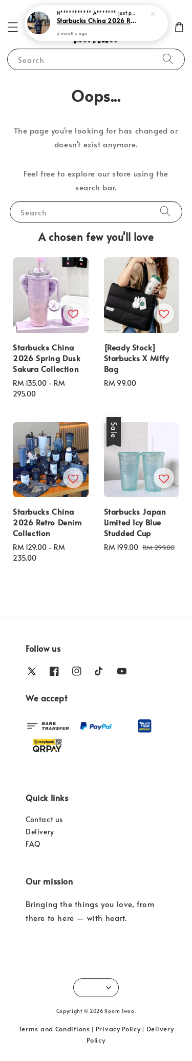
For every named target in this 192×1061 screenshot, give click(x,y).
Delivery (40, 831)
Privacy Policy (118, 1028)
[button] (13, 27)
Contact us (44, 819)
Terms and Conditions (54, 1028)
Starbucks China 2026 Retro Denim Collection (97, 20)
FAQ (33, 844)
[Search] (168, 59)
